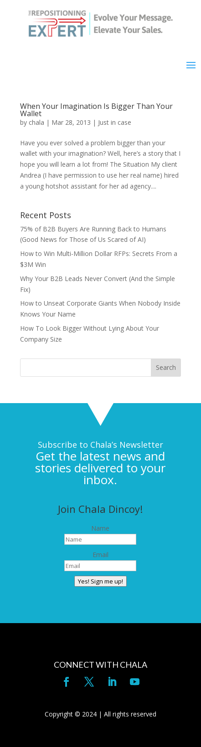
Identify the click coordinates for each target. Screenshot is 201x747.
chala (36, 122)
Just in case (114, 122)
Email (100, 554)
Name (100, 528)
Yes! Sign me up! (100, 581)
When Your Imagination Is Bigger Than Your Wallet (96, 109)
